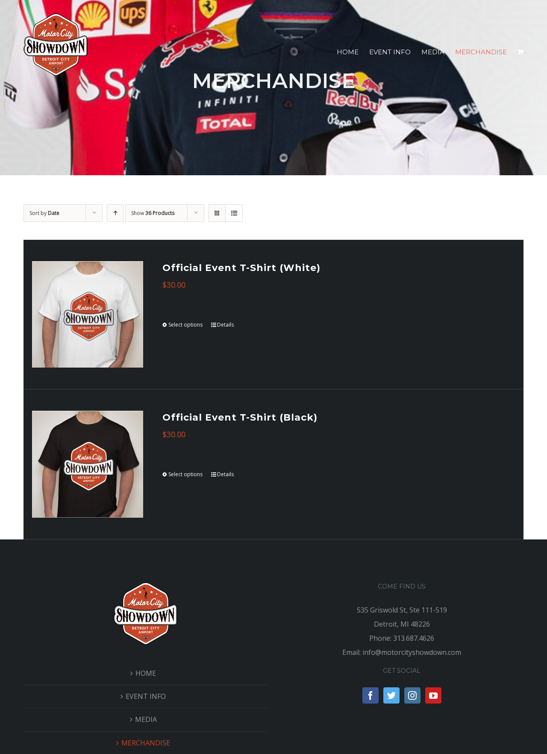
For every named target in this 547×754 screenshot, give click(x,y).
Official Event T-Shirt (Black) (240, 417)
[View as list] (234, 213)
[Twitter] (391, 695)
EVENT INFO (146, 696)
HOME (145, 673)
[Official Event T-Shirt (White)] (87, 314)
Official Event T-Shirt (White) (241, 268)
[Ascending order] (115, 213)
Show (152, 213)
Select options (185, 324)
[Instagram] (412, 695)
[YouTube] (433, 695)
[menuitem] (353, 52)
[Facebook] (370, 695)
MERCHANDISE (145, 743)
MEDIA (146, 719)
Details (225, 324)
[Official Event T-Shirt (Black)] (87, 464)
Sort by (44, 213)
